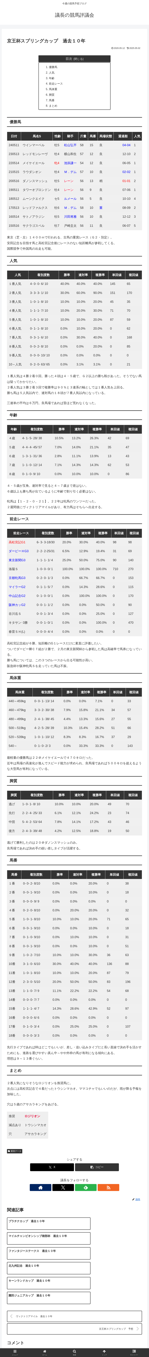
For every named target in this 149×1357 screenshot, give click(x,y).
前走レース (56, 84)
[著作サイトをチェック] (62, 1188)
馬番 (52, 101)
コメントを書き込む (74, 1312)
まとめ (53, 106)
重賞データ (14, 1152)
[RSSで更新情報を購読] (86, 1188)
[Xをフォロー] (70, 1188)
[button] (97, 1168)
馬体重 (53, 89)
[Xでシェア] (52, 1168)
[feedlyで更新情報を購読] (78, 1188)
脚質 (52, 95)
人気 (52, 72)
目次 (69, 59)
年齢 (52, 78)
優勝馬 (53, 67)
